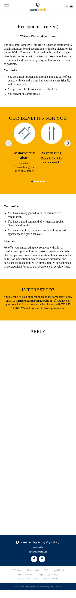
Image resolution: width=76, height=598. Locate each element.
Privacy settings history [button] (28, 578)
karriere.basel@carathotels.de (34, 300)
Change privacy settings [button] (47, 574)
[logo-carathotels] (38, 6)
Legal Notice (58, 570)
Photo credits (33, 570)
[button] (32, 181)
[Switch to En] (71, 6)
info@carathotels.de (38, 552)
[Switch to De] (66, 6)
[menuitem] (8, 6)
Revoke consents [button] (50, 578)
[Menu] (8, 6)
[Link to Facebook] (34, 559)
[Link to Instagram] (42, 559)
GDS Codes (17, 570)
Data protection (25, 574)
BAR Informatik (56, 586)
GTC (45, 570)
